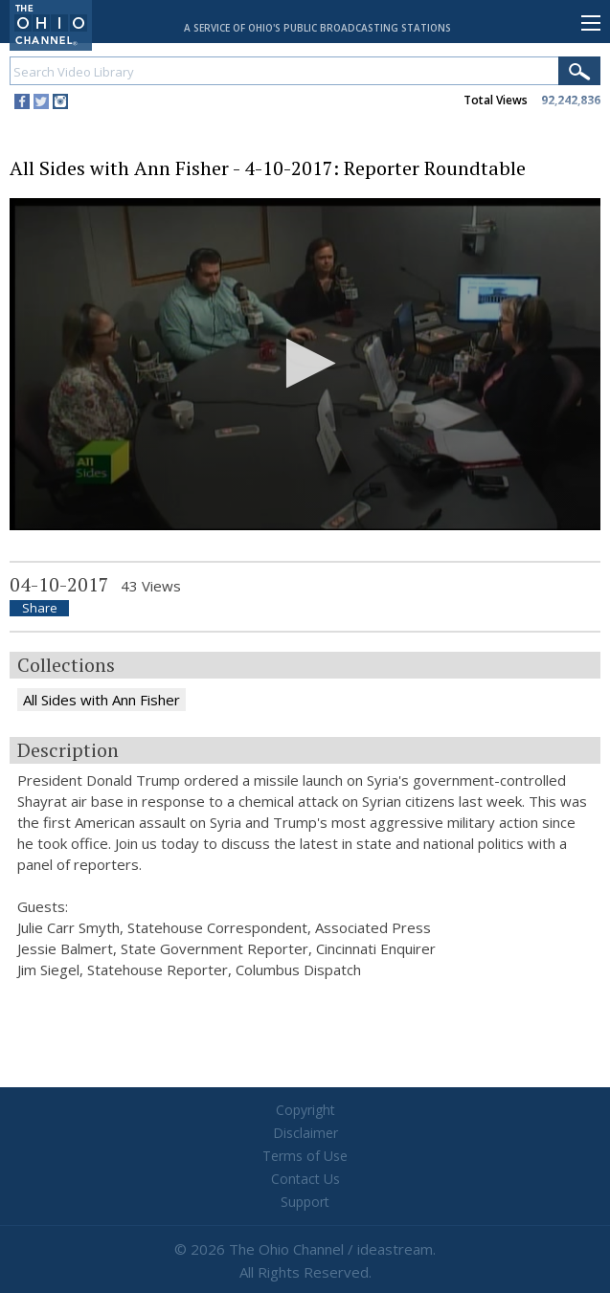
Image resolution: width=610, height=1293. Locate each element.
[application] (305, 364)
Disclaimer (305, 1133)
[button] (305, 363)
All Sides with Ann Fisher (101, 699)
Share (39, 608)
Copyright (305, 1110)
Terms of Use (305, 1156)
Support (305, 1202)
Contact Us (305, 1179)
